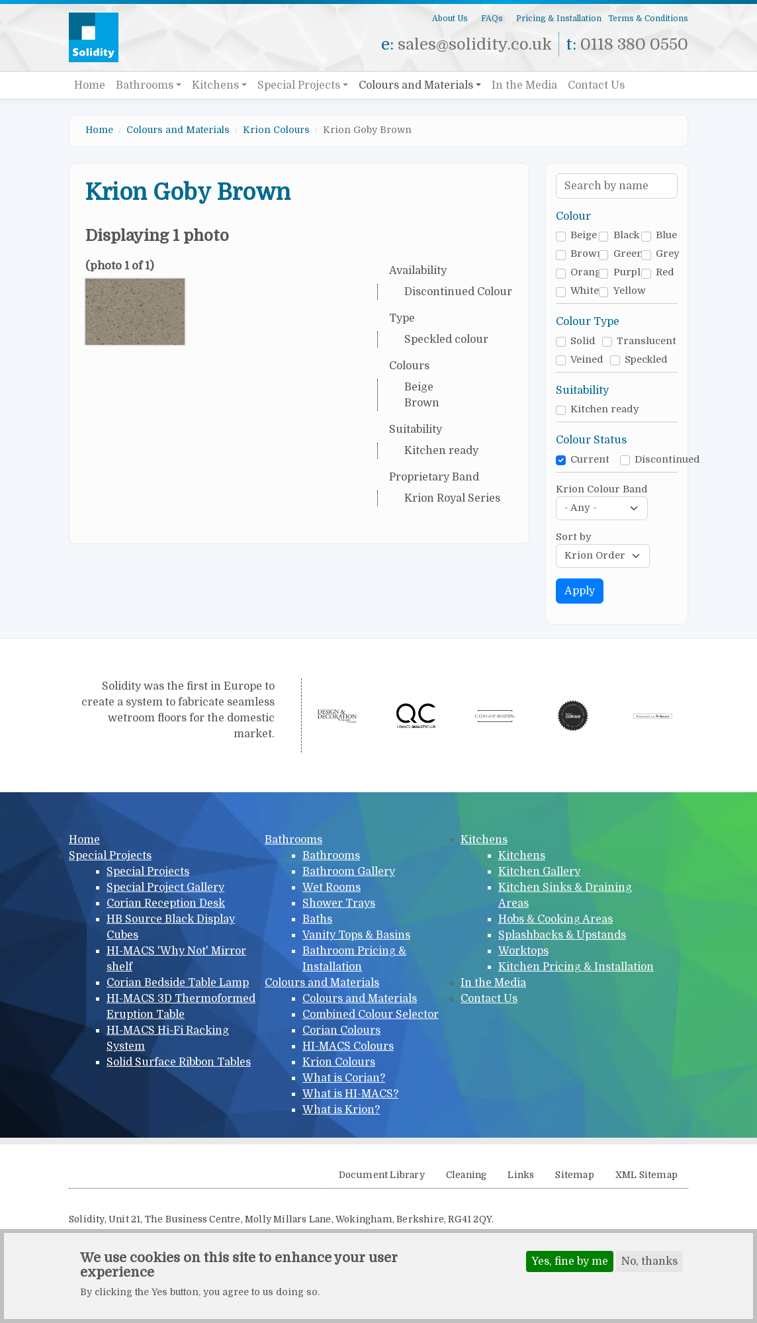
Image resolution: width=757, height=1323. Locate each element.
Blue (666, 235)
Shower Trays (338, 903)
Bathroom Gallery (348, 872)
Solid (583, 341)
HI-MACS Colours (348, 1046)
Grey (668, 253)
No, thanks (649, 1263)
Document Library (382, 1175)
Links (521, 1175)
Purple (629, 272)
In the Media (524, 85)
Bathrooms (144, 85)
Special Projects (298, 85)
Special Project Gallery (165, 887)
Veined (586, 359)
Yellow (629, 291)
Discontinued (667, 459)
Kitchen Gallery (539, 872)
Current (589, 459)
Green (628, 253)
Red (665, 272)
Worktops (523, 951)
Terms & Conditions (648, 18)
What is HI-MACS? (350, 1094)
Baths (317, 919)
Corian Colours (341, 1030)
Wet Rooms (331, 887)
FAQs (492, 18)
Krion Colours (276, 129)
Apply (579, 591)
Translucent (646, 341)
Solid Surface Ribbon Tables (179, 1062)
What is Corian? (343, 1078)
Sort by (574, 537)
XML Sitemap (646, 1175)
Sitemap (574, 1175)
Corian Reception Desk (166, 903)
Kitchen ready (604, 409)
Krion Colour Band (602, 489)
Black (626, 235)
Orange (588, 272)
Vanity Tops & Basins (356, 935)
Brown (586, 253)
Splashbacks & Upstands (562, 935)
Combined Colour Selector (370, 1015)
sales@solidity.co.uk (475, 44)
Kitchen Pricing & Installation (576, 967)
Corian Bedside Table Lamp (178, 983)
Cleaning (466, 1175)
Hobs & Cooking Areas (555, 919)
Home (89, 85)
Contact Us (596, 85)
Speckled (646, 359)
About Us (450, 18)
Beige (583, 235)
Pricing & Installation (558, 18)
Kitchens (215, 85)
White (584, 291)
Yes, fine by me (569, 1263)
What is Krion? (341, 1110)
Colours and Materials (416, 85)
